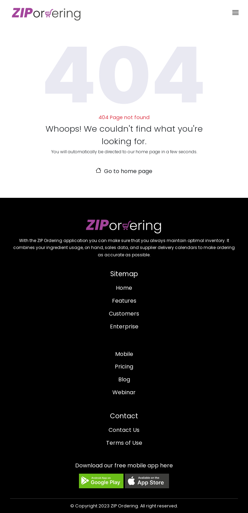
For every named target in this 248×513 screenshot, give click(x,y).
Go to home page (124, 171)
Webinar (124, 392)
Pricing (124, 367)
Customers (124, 314)
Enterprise (124, 326)
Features (124, 301)
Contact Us (124, 430)
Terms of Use (124, 443)
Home (124, 288)
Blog (124, 379)
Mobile (124, 354)
